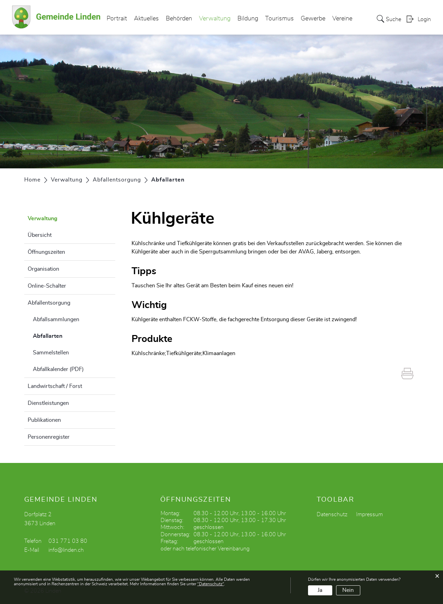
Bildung (247, 19)
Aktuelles (146, 19)
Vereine (342, 19)
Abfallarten (65, 335)
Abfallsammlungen (56, 319)
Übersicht (40, 235)
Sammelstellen (51, 352)
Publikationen (44, 420)
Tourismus (279, 19)
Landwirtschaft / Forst (55, 386)
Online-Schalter (47, 286)
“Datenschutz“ (210, 584)
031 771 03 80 (67, 541)
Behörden (179, 19)
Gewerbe (313, 19)
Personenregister (49, 437)
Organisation (43, 269)
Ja (320, 590)
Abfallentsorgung (49, 303)
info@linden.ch (66, 550)
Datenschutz (332, 514)
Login (424, 19)
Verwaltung (214, 19)
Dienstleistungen (48, 403)
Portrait (117, 19)
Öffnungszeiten (46, 252)
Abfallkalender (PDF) (58, 369)
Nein (348, 590)
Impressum (369, 514)
